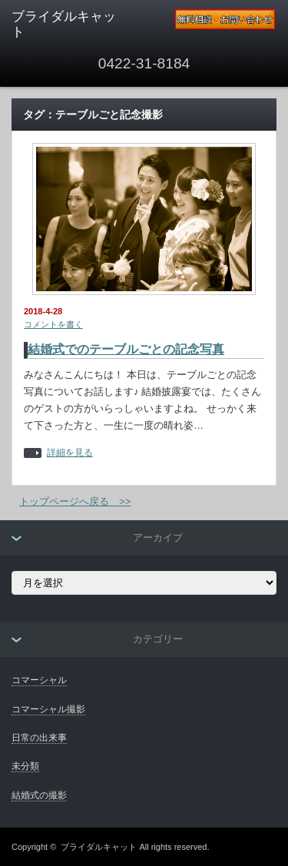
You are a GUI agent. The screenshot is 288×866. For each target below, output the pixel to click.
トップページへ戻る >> (75, 501)
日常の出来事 (39, 737)
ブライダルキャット (99, 846)
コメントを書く (53, 324)
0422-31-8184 (144, 63)
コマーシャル (39, 680)
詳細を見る (70, 453)
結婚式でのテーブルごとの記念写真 (126, 349)
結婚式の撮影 (39, 795)
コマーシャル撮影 (48, 709)
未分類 (25, 766)
